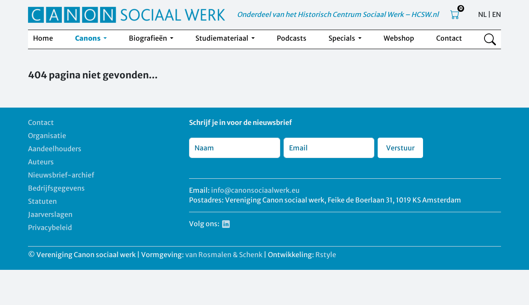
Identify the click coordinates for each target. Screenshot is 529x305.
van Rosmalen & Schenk (223, 254)
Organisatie (47, 135)
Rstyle (325, 254)
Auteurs (41, 162)
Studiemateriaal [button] (222, 38)
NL (482, 14)
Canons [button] (88, 38)
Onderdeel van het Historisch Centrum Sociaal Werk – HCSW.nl (338, 14)
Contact (449, 38)
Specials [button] (342, 38)
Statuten (42, 201)
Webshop (399, 38)
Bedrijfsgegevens (56, 188)
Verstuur (400, 148)
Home (43, 38)
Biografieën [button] (148, 38)
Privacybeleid (50, 227)
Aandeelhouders (54, 148)
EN (496, 14)
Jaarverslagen (50, 214)
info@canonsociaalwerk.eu (255, 190)
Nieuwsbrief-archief (61, 175)
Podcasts (291, 38)
